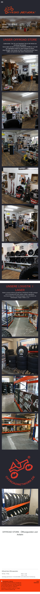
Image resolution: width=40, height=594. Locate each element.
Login (37, 581)
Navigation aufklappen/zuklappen (20, 2)
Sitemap (11, 581)
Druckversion (5, 581)
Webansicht (36, 582)
